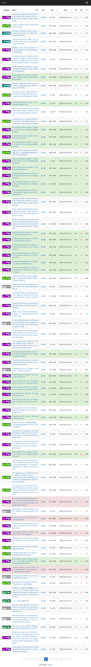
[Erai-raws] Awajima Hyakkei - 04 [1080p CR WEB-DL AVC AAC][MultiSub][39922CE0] (25, 161)
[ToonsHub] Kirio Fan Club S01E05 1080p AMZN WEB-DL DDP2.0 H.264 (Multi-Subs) (25, 305)
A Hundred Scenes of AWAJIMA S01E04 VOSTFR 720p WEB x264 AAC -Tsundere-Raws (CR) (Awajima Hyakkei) (25, 121)
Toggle (49, 665)
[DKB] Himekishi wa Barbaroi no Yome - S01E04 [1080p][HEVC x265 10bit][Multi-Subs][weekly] (25, 69)
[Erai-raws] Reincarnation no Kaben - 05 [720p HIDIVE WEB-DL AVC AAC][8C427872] (25, 255)
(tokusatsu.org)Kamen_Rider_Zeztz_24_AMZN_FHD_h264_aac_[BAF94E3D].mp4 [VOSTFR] (25, 33)
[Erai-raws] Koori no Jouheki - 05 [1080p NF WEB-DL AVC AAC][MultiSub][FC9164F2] (25, 454)
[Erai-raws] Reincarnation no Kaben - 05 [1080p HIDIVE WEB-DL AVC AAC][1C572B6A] (25, 270)
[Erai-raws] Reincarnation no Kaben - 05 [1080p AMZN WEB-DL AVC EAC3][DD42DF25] (25, 192)
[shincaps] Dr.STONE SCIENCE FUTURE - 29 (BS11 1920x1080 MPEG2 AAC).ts (25, 511)
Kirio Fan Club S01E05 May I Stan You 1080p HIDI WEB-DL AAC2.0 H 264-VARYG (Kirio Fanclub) (25, 362)
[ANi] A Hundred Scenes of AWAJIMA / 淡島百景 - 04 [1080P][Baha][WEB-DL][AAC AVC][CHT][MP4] (25, 153)
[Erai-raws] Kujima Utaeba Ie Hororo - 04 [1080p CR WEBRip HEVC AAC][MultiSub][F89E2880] (25, 354)
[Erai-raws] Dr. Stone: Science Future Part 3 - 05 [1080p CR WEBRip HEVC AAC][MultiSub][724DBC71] (25, 561)
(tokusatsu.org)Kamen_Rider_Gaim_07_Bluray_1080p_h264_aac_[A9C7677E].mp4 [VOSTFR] (25, 86)
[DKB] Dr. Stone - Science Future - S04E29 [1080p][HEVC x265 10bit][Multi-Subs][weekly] (25, 50)
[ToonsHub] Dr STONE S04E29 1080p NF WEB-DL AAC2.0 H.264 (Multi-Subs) (25, 540)
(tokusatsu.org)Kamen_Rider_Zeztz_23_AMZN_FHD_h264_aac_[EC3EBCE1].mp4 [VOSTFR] (25, 42)
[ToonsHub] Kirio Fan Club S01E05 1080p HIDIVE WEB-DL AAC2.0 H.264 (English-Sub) (25, 410)
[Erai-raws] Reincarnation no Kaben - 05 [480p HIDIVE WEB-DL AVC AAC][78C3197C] (25, 247)
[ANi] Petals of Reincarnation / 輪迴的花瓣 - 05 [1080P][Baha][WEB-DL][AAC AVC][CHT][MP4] (25, 278)
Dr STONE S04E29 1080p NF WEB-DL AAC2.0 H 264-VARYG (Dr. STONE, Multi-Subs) (25, 526)
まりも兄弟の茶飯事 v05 (20, 601)
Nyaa (4, 3)
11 (61, 659)
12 (66, 659)
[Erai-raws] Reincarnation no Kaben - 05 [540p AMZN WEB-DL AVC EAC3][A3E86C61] (25, 176)
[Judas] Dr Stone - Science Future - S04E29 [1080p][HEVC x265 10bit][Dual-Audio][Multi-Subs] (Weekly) (25, 569)
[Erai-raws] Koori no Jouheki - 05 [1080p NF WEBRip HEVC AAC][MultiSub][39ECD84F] (25, 77)
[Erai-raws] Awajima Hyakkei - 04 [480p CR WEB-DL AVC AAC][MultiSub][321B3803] (25, 130)
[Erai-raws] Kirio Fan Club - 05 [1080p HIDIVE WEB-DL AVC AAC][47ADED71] (25, 402)
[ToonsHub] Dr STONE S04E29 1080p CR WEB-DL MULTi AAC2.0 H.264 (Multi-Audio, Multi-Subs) (25, 649)
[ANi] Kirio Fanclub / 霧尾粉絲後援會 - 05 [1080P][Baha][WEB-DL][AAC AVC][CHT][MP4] (25, 425)
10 (57, 659)
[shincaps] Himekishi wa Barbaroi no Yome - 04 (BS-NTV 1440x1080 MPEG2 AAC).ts (25, 287)
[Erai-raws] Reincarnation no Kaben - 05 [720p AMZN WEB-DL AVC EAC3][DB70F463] (25, 184)
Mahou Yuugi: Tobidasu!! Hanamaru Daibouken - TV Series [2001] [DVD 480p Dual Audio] (25, 314)
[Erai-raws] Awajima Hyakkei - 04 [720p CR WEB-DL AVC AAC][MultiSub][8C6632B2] (25, 144)
